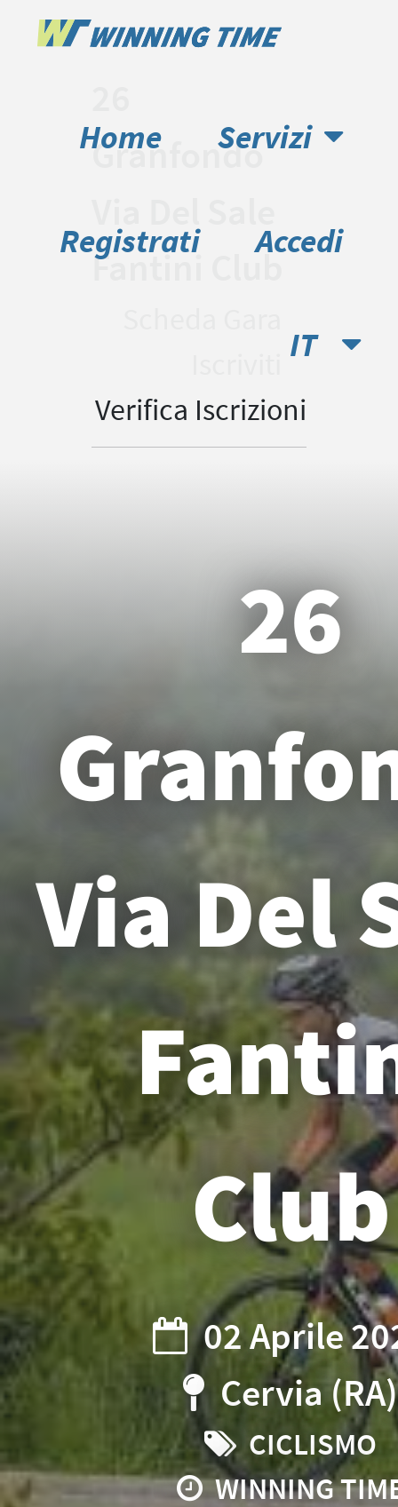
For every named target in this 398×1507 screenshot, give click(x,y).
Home (120, 136)
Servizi (280, 136)
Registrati (130, 240)
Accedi (299, 240)
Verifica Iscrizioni (200, 409)
